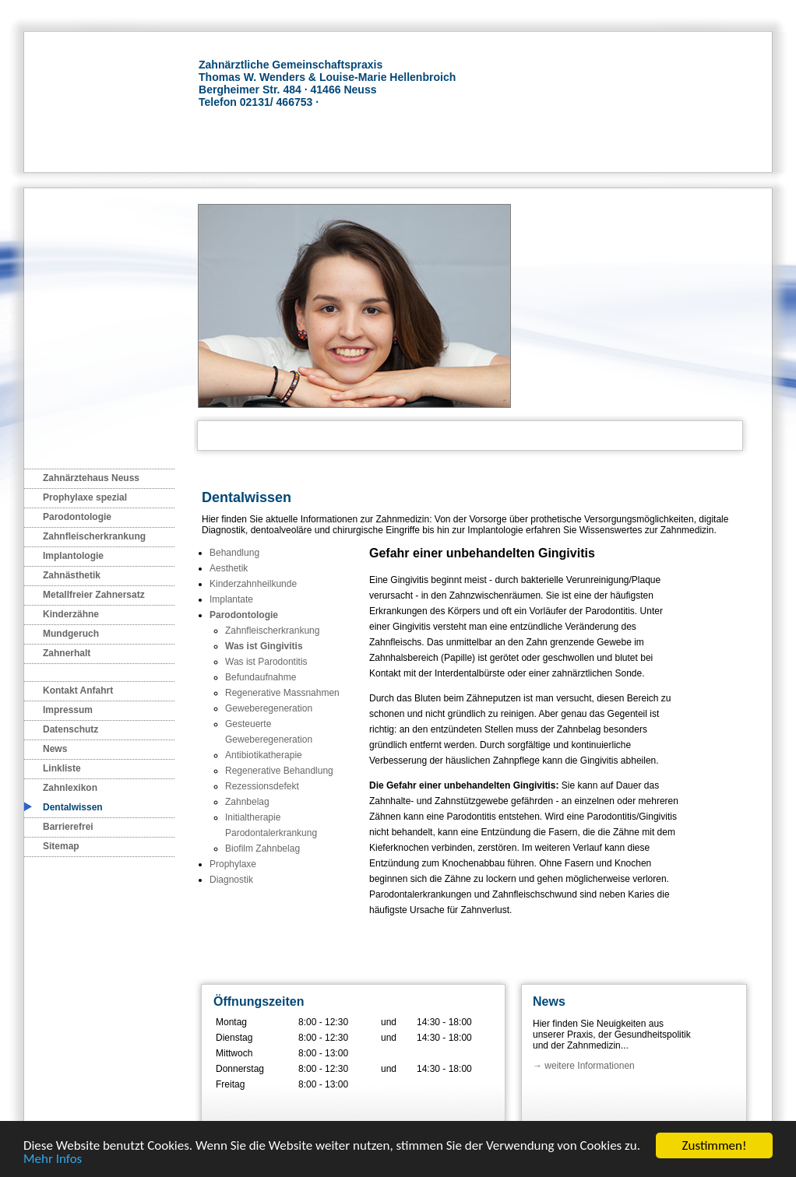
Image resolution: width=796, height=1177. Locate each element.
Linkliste (62, 768)
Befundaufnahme (260, 677)
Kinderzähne (71, 614)
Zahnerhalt (66, 653)
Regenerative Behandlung (279, 770)
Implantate (231, 599)
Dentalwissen (73, 807)
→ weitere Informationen (584, 1065)
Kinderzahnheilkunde (253, 583)
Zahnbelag (247, 801)
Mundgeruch (71, 633)
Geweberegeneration (268, 708)
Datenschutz (70, 729)
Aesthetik (229, 568)
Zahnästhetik (71, 575)
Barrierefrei (68, 826)
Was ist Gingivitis (264, 646)
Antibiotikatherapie (263, 755)
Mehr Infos (52, 1159)
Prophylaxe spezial (85, 497)
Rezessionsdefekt (262, 786)
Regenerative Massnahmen (282, 692)
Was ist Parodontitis (266, 661)
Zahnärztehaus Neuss (91, 478)
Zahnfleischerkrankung (94, 536)
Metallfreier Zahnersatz (94, 594)
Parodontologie (77, 516)
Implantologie (73, 555)
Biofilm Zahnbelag (262, 848)
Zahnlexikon (70, 787)
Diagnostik (231, 879)
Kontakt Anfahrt (78, 690)
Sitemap (61, 846)
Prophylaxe (233, 864)
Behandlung (234, 552)
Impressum (68, 709)
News (55, 748)
